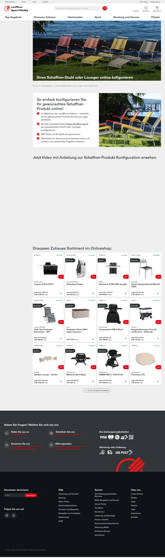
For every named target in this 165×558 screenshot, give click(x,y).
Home (35, 86)
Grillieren (37, 255)
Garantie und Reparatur (68, 510)
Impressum (136, 514)
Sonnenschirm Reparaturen (107, 524)
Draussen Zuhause (45, 17)
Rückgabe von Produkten (69, 514)
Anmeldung (144, 2)
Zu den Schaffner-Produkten (96, 391)
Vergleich (135, 9)
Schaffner (134, 282)
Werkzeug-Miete (102, 528)
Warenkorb (157, 9)
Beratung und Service (126, 17)
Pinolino (134, 327)
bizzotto (36, 372)
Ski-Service (100, 513)
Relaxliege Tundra (74, 284)
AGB (60, 522)
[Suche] (80, 8)
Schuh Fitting (100, 505)
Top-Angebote (13, 17)
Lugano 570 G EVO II (43, 284)
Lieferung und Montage (105, 516)
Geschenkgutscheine (67, 506)
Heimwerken (75, 17)
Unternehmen (10, 2)
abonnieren (36, 497)
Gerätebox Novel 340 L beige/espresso (77, 330)
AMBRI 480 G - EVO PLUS (111, 374)
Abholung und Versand (68, 495)
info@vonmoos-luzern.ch (69, 435)
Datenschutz (63, 518)
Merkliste (146, 9)
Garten (68, 300)
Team (24, 2)
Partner (134, 506)
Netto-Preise (63, 502)
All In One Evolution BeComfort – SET (43, 330)
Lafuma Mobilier (72, 282)
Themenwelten (46, 86)
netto (46, 295)
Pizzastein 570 (138, 374)
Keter (68, 327)
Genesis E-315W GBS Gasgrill (112, 284)
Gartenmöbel (71, 255)
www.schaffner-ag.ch (77, 123)
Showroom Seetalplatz (24, 450)
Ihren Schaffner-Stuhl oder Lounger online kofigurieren (76, 86)
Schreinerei (100, 536)
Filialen (155, 17)
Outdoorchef (38, 282)
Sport (98, 17)
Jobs (34, 2)
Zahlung (62, 499)
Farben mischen (102, 520)
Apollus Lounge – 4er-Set (46, 374)
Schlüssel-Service (102, 532)
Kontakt (45, 2)
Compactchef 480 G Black (111, 329)
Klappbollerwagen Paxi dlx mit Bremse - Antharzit (143, 330)
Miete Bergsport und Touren (107, 501)
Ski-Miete (99, 509)
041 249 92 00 (19, 435)
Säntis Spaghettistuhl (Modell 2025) (145, 285)
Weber (101, 282)
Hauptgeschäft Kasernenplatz (27, 448)
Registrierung (155, 2)
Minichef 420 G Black (76, 374)
